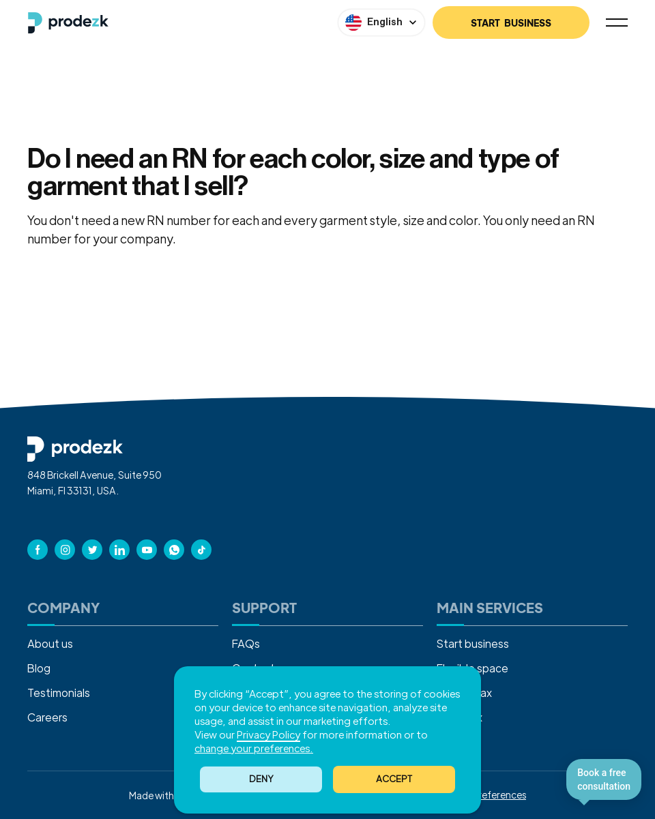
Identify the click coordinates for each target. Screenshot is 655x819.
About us (50, 643)
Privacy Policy (268, 734)
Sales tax (459, 717)
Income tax (464, 692)
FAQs (246, 643)
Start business (473, 643)
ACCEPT (394, 778)
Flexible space (472, 668)
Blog (38, 668)
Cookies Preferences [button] (481, 794)
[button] (394, 779)
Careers (47, 717)
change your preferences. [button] (253, 747)
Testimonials (58, 692)
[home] (68, 22)
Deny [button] (261, 778)
